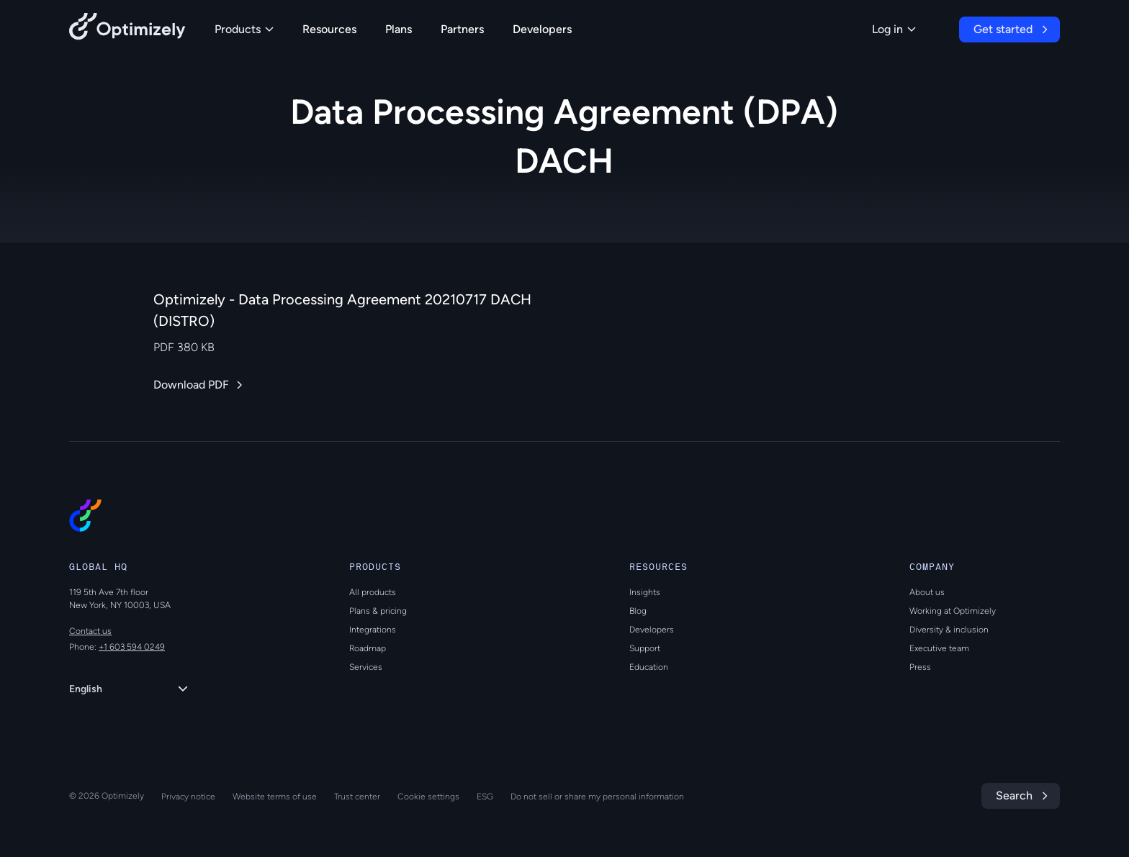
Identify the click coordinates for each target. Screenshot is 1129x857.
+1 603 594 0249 (132, 647)
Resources (329, 29)
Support (644, 648)
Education (648, 667)
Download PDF (191, 384)
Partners (462, 29)
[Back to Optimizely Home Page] (127, 29)
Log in (894, 29)
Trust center (357, 797)
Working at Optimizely (952, 611)
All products (372, 592)
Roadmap (367, 648)
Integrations (372, 630)
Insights (644, 592)
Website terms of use (275, 797)
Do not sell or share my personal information (597, 797)
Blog (638, 611)
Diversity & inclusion (949, 630)
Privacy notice (188, 797)
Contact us (90, 631)
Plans (398, 29)
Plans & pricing (378, 611)
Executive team (939, 648)
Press (920, 667)
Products (244, 29)
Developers (542, 29)
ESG (485, 797)
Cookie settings (428, 797)
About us (927, 592)
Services (365, 667)
